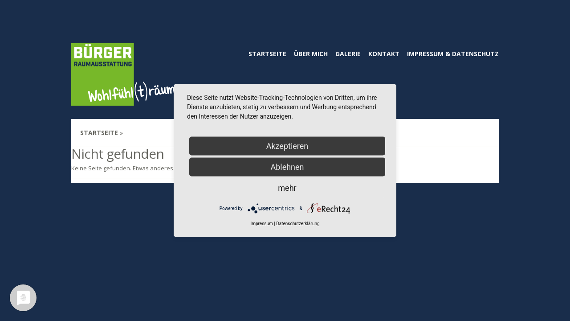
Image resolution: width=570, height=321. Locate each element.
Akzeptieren (287, 146)
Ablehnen (287, 167)
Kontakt (383, 53)
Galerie (348, 53)
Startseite (267, 53)
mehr (287, 188)
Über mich (311, 53)
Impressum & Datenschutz (453, 53)
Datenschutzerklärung (297, 223)
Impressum (261, 223)
